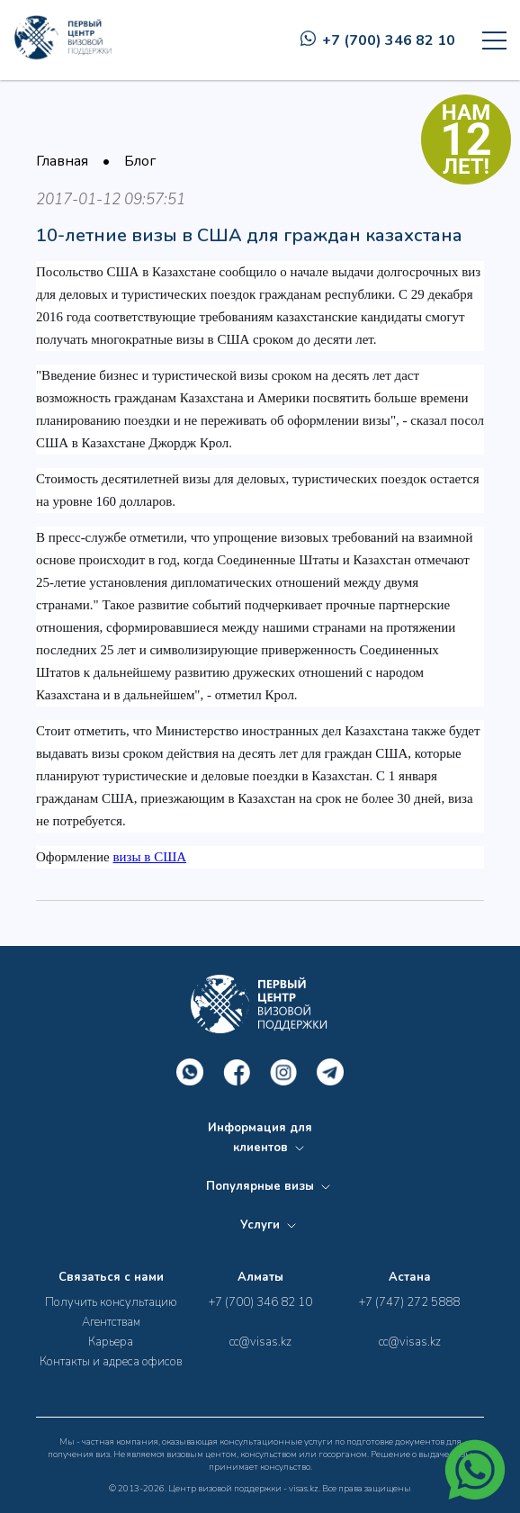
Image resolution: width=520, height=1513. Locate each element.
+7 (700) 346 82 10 (377, 40)
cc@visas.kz (260, 1342)
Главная (62, 161)
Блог (140, 161)
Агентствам (111, 1322)
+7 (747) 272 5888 (409, 1302)
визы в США (149, 857)
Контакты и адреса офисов (111, 1362)
